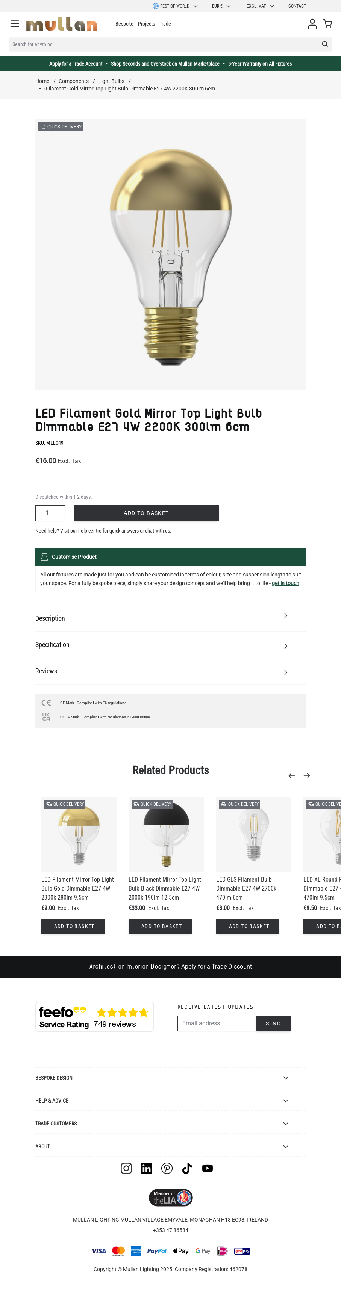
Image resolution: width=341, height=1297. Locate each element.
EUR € (222, 6)
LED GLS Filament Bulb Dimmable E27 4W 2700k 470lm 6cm (246, 888)
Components (74, 81)
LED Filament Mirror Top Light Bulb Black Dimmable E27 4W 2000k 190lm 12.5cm (165, 888)
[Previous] (294, 776)
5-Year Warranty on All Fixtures (260, 64)
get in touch (285, 583)
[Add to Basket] (73, 926)
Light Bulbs (111, 81)
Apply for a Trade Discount (216, 966)
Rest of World (176, 6)
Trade (165, 24)
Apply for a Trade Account (75, 64)
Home (42, 81)
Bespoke (124, 24)
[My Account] (312, 24)
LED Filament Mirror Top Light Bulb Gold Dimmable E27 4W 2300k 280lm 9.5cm (77, 888)
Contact (297, 6)
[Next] (309, 776)
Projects (146, 24)
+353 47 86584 (170, 1230)
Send (273, 1023)
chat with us (157, 531)
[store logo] (61, 24)
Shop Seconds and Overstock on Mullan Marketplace (165, 64)
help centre (90, 531)
